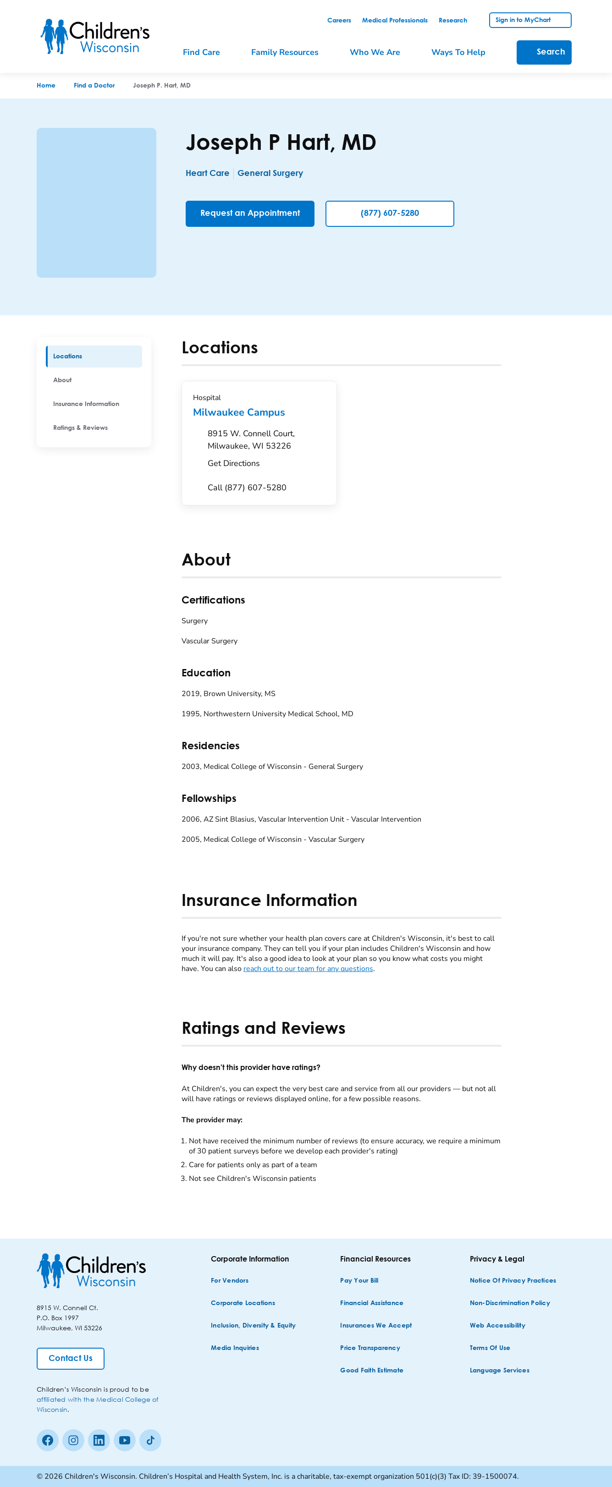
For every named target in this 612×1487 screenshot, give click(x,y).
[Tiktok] (150, 1440)
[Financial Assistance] (371, 1303)
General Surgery (277, 173)
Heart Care (208, 174)
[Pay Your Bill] (359, 1281)
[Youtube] (125, 1440)
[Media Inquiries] (235, 1348)
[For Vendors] (229, 1281)
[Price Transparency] (370, 1348)
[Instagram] (73, 1440)
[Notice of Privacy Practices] (513, 1281)
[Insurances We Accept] (376, 1326)
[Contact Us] (71, 1359)
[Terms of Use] (490, 1348)
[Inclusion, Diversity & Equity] (253, 1326)
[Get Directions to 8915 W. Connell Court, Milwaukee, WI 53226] (266, 451)
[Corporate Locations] (243, 1303)
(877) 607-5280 (390, 213)
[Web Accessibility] (497, 1326)
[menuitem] (94, 357)
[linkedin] (99, 1440)
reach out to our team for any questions (308, 969)
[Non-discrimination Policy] (510, 1303)
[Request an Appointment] (250, 214)
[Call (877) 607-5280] (247, 488)
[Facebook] (48, 1440)
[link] (339, 20)
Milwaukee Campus (259, 412)
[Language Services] (499, 1371)
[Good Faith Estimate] (371, 1371)
